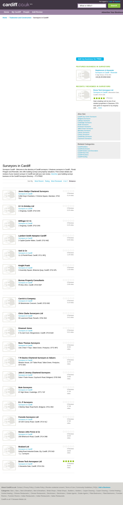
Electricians (51, 493)
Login (110, 1)
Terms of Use (70, 487)
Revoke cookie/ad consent (55, 487)
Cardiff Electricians (84, 149)
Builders (71, 491)
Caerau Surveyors (83, 132)
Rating (47, 181)
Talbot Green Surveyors (85, 128)
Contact (19, 487)
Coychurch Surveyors (85, 138)
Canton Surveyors (83, 134)
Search (114, 5)
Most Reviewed (56, 181)
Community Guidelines (84, 487)
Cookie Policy (39, 487)
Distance (72, 181)
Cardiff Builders (83, 147)
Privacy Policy (29, 487)
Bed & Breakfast (26, 491)
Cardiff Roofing (82, 156)
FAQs (95, 487)
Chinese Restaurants (21, 493)
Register (117, 1)
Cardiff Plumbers (83, 155)
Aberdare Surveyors (84, 130)
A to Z (65, 181)
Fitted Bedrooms (96, 493)
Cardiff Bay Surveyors (85, 136)
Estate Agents (72, 493)
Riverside (114, 73)
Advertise (54, 174)
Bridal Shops (51, 491)
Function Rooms (14, 496)
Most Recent (39, 181)
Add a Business (104, 487)
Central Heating (115, 491)
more (100, 108)
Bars (12, 491)
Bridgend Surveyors (84, 118)
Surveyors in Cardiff (102, 73)
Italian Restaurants (57, 496)
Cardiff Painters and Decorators (88, 151)
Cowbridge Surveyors (85, 122)
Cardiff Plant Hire (83, 153)
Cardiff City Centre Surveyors (87, 116)
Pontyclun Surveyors (84, 126)
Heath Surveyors (83, 124)
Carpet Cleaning (89, 491)
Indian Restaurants (28, 496)
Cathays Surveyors (84, 120)
